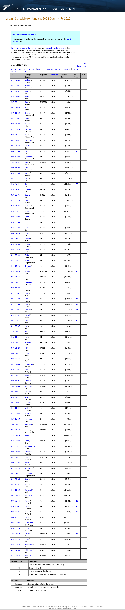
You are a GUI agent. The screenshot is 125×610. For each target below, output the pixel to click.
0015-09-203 (15, 550)
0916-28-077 (15, 473)
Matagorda (29, 413)
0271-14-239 (15, 288)
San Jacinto (29, 468)
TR (77, 146)
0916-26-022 (15, 255)
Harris (27, 288)
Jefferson (28, 381)
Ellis (26, 228)
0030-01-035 (15, 452)
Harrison (28, 310)
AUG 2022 (23, 71)
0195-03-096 (15, 195)
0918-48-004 (15, 184)
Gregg (27, 271)
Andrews (28, 80)
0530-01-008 (15, 96)
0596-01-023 (15, 348)
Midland (28, 435)
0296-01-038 (15, 479)
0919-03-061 (15, 310)
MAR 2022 (67, 69)
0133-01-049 (15, 397)
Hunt (26, 359)
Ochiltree (28, 452)
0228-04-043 (15, 80)
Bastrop (27, 91)
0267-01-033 (15, 244)
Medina (27, 430)
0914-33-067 (15, 326)
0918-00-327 (15, 178)
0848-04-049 (15, 430)
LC (77, 151)
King (26, 397)
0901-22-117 (15, 359)
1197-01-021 (15, 331)
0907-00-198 (15, 528)
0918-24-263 (15, 146)
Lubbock (28, 408)
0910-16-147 (15, 484)
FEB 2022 (58, 69)
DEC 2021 (40, 69)
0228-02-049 (15, 249)
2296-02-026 (15, 435)
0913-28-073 (15, 239)
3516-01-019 (15, 457)
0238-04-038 (15, 173)
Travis (27, 534)
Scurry (27, 479)
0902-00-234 (15, 512)
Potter (27, 463)
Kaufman (28, 386)
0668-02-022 (15, 353)
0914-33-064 (15, 337)
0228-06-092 (15, 217)
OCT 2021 (22, 69)
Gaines (27, 249)
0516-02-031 (15, 260)
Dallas (27, 178)
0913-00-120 (15, 200)
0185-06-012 (15, 441)
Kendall (27, 392)
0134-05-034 (15, 370)
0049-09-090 (15, 107)
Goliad (27, 255)
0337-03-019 (15, 545)
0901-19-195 (15, 266)
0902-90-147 (15, 501)
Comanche (29, 157)
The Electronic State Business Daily (23, 48)
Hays (26, 321)
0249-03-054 (15, 86)
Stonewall (28, 490)
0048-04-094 (15, 233)
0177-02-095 (15, 468)
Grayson (28, 266)
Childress (28, 129)
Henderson (29, 342)
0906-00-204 (15, 222)
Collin (27, 146)
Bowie (27, 102)
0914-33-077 (15, 321)
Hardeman (29, 282)
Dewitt (27, 200)
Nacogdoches (30, 446)
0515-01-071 (15, 375)
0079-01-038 (15, 113)
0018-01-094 (15, 402)
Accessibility (99, 606)
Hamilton (28, 277)
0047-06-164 (15, 151)
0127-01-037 (15, 206)
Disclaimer (74, 606)
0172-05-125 (15, 228)
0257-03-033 (15, 211)
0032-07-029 (15, 495)
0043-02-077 (15, 282)
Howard (28, 353)
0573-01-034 (15, 91)
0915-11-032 (15, 392)
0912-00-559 (15, 299)
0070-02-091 (15, 523)
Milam (27, 441)
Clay (26, 135)
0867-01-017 (15, 277)
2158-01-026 (15, 271)
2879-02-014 (15, 102)
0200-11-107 (15, 381)
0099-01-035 (15, 140)
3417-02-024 (15, 555)
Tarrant (27, 501)
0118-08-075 (15, 446)
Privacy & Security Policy (86, 606)
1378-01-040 (15, 534)
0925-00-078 (15, 129)
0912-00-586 (15, 304)
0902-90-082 (15, 506)
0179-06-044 (15, 413)
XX (77, 299)
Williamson (29, 545)
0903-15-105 (15, 168)
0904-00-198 (15, 463)
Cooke (27, 162)
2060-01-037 (15, 424)
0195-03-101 (15, 189)
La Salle (27, 402)
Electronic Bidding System (54, 48)
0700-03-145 (15, 539)
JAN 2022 (49, 69)
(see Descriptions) (82, 65)
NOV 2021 (32, 69)
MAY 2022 (14, 71)
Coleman (28, 140)
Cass (26, 118)
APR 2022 (75, 69)
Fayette (27, 239)
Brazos (27, 107)
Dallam (27, 173)
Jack (26, 370)
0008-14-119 (15, 517)
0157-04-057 (15, 315)
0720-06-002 (15, 293)
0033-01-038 (15, 490)
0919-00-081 (15, 118)
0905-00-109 (15, 408)
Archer (27, 86)
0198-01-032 (15, 342)
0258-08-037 (15, 419)
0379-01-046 (15, 364)
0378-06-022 (15, 124)
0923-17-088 (15, 157)
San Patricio (29, 473)
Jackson (27, 375)
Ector (27, 217)
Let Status (54, 75)
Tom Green (29, 523)
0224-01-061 (15, 135)
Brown (27, 113)
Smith (27, 484)
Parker (27, 457)
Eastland (28, 206)
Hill (26, 348)
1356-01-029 (15, 162)
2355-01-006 (15, 386)
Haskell (27, 315)
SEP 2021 (14, 69)
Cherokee (28, 124)
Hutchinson (29, 364)
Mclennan (28, 419)
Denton (27, 189)
